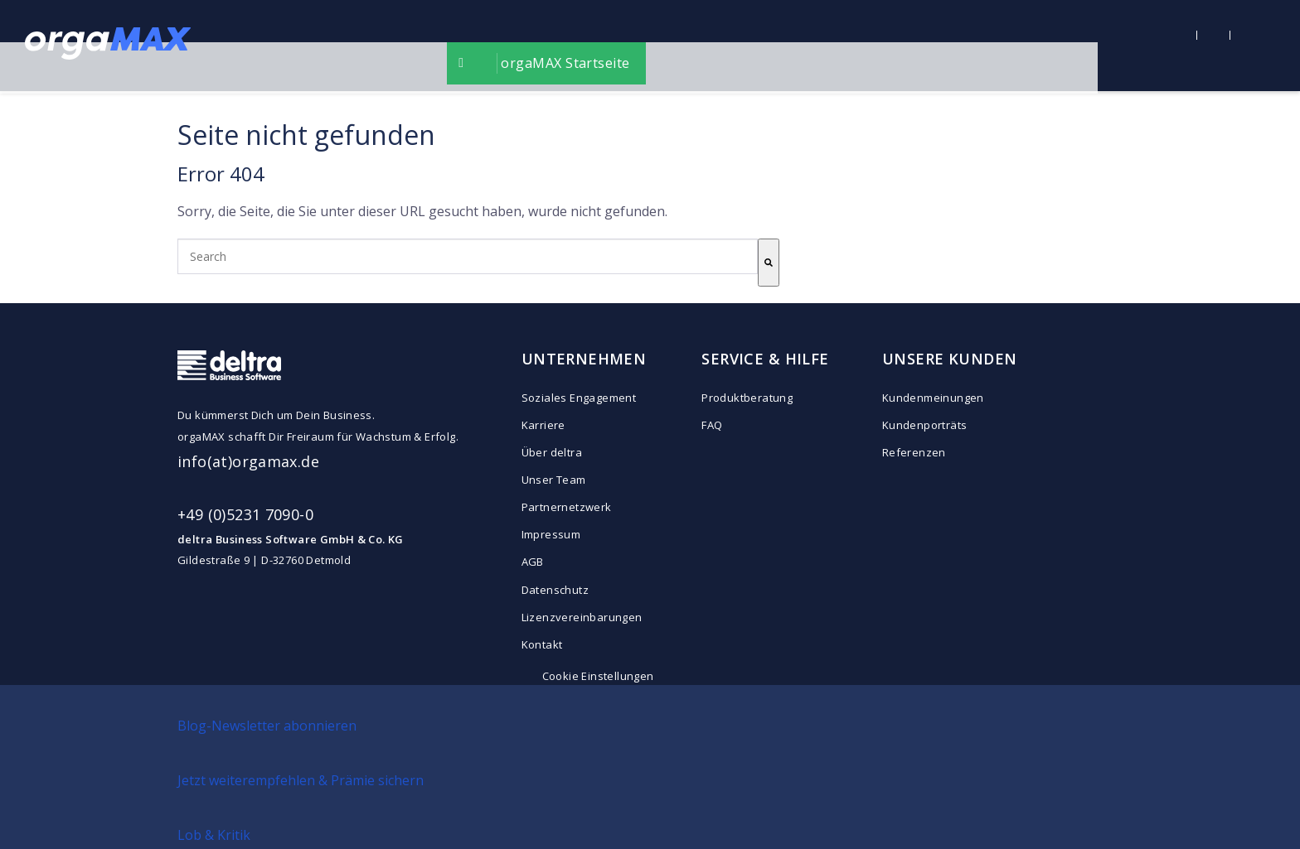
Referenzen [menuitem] (914, 452)
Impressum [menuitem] (551, 534)
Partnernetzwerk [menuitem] (566, 506)
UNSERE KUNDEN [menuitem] (949, 359)
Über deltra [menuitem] (551, 452)
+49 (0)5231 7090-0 (245, 514)
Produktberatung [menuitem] (747, 397)
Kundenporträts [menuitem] (924, 424)
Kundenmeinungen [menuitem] (933, 397)
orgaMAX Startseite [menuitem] (666, 45)
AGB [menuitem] (532, 561)
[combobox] (467, 256)
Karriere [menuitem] (543, 424)
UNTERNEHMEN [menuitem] (584, 359)
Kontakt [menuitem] (542, 644)
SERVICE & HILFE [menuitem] (764, 359)
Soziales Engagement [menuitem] (578, 397)
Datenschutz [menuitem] (555, 589)
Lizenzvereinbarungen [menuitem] (582, 617)
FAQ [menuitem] (711, 424)
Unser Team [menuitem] (553, 479)
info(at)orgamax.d (244, 461)
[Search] (768, 263)
